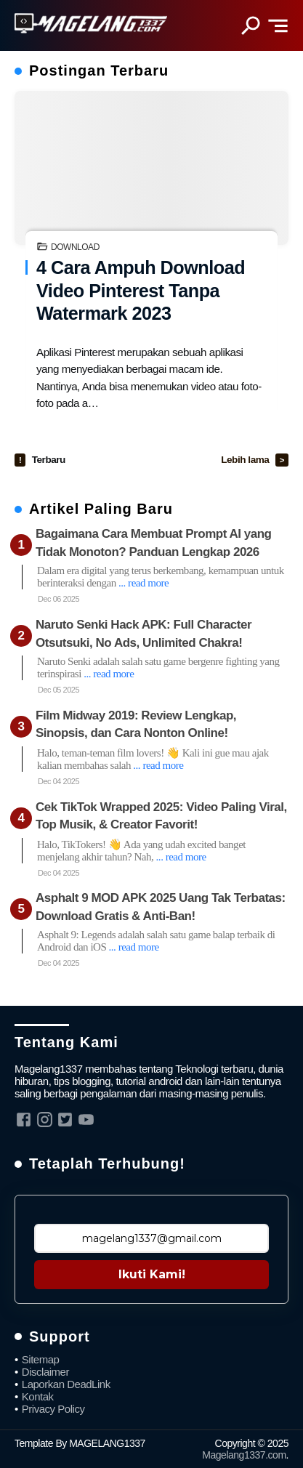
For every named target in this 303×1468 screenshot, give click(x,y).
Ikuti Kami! (151, 1274)
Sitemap (41, 1359)
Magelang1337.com (244, 1455)
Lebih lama (246, 459)
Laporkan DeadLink (66, 1384)
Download (75, 247)
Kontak (38, 1396)
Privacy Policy (53, 1409)
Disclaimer (45, 1372)
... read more (143, 583)
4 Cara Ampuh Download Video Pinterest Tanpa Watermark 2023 (140, 290)
